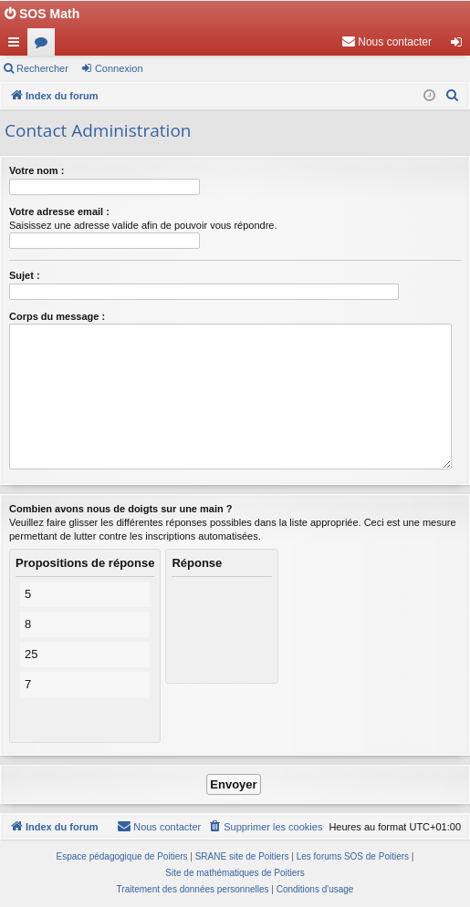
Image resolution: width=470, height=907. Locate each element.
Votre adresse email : (59, 211)
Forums (45, 46)
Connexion (119, 68)
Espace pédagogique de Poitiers (122, 856)
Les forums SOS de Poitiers (353, 856)
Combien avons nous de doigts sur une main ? (120, 508)
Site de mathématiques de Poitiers (234, 873)
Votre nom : (36, 170)
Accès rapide (17, 46)
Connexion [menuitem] (460, 46)
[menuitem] (386, 42)
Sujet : (24, 275)
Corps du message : (57, 316)
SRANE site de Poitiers (242, 856)
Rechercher (42, 68)
